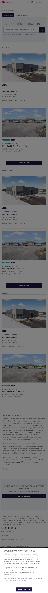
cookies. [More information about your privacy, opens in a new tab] (23, 580)
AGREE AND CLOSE (24, 589)
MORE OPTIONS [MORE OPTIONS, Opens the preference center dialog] (24, 584)
